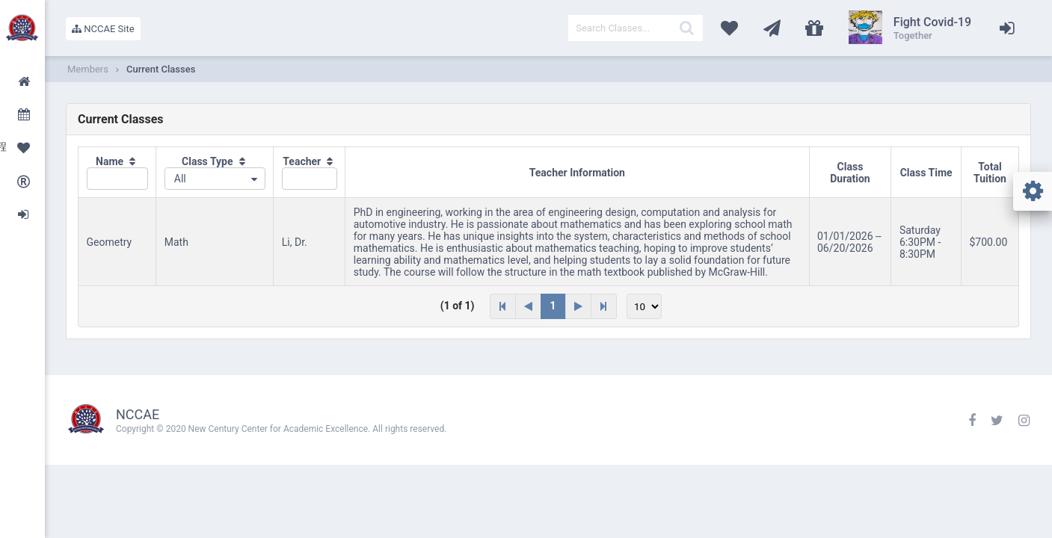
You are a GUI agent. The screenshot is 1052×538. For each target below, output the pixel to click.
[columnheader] (117, 172)
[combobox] (214, 178)
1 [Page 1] (553, 306)
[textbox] (635, 28)
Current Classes (160, 69)
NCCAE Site (103, 28)
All (180, 179)
